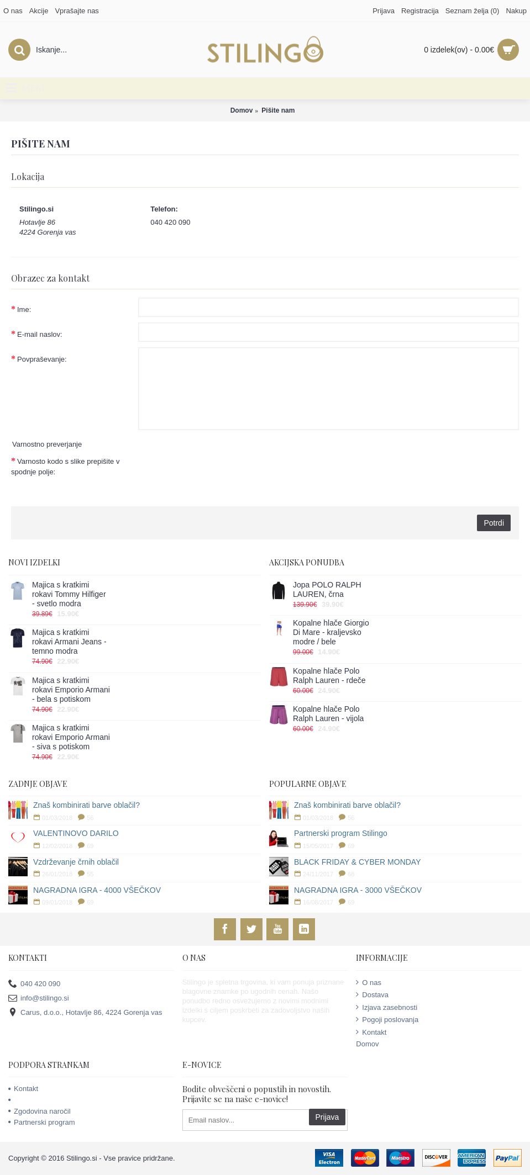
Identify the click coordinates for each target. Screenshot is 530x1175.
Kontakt (371, 1032)
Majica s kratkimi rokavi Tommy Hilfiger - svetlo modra (69, 594)
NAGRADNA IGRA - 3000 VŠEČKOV (358, 890)
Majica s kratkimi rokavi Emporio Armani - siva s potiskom (71, 737)
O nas (368, 982)
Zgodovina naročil (39, 1111)
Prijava (327, 1117)
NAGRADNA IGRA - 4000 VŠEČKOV (97, 890)
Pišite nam (278, 110)
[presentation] (222, 471)
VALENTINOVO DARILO (76, 833)
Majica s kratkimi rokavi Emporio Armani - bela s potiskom (71, 689)
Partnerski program (41, 1122)
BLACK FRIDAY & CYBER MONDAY (357, 862)
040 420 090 (34, 983)
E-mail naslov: (39, 334)
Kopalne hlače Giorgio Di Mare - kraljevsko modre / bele (331, 632)
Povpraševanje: (42, 359)
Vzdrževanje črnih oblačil (76, 862)
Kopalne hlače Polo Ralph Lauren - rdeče (329, 675)
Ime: (24, 309)
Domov (241, 110)
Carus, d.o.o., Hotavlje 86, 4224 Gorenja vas (85, 1013)
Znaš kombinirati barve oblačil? (86, 805)
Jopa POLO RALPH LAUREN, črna (327, 589)
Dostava (372, 994)
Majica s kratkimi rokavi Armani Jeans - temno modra (69, 641)
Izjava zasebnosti (386, 1007)
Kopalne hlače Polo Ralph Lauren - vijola (328, 714)
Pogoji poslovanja (387, 1019)
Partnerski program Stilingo (340, 833)
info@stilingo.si (38, 998)
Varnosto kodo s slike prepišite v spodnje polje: (65, 467)
